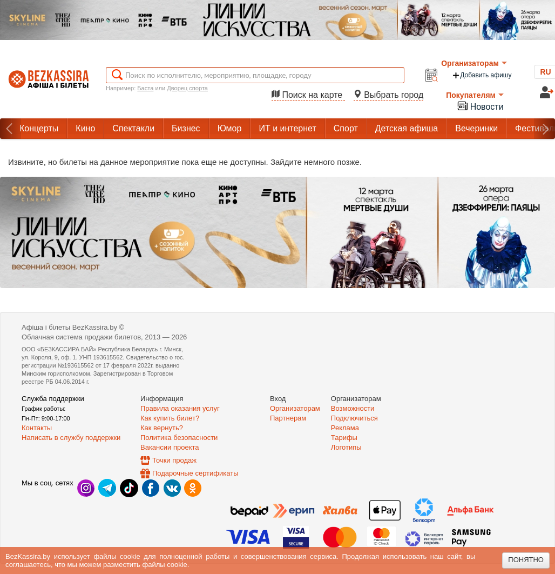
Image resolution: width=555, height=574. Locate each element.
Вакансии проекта (169, 447)
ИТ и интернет (287, 128)
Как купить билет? (169, 418)
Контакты (37, 428)
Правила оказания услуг (180, 408)
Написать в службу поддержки (71, 437)
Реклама (345, 428)
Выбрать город (389, 94)
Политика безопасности (179, 437)
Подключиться (354, 418)
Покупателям (475, 95)
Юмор (230, 128)
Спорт (346, 128)
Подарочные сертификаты (195, 473)
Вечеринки (476, 128)
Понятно (526, 560)
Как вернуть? (161, 428)
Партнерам (288, 418)
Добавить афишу (481, 75)
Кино (85, 128)
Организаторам (474, 63)
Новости (480, 105)
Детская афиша (406, 128)
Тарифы (344, 437)
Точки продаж (174, 460)
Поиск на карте (308, 94)
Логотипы (346, 447)
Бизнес (186, 128)
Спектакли (133, 128)
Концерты (38, 128)
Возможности (353, 408)
